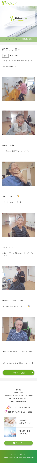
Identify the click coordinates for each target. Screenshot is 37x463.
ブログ (14, 39)
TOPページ (17, 443)
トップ (4, 39)
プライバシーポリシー (18, 454)
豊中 (5, 56)
